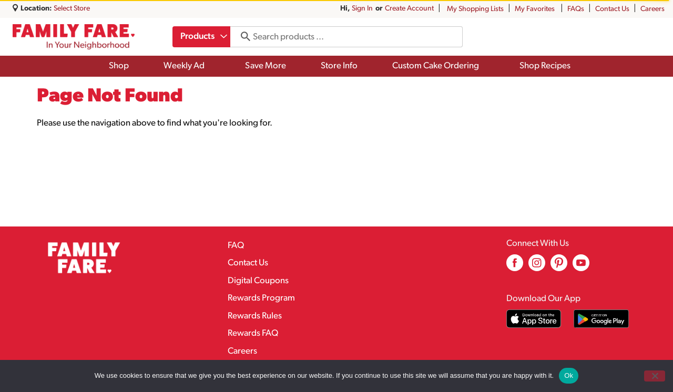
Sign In (362, 9)
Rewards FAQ (253, 333)
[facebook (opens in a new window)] (514, 266)
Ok (568, 375)
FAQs (575, 9)
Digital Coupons (258, 280)
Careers (652, 9)
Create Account (409, 9)
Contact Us (612, 9)
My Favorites (535, 9)
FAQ (236, 245)
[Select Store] (72, 9)
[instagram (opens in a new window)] (536, 266)
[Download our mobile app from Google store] (601, 318)
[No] (654, 375)
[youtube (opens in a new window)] (581, 266)
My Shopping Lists (475, 9)
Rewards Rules (255, 316)
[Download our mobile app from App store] (534, 318)
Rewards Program (261, 298)
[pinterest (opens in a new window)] (558, 266)
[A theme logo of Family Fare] (74, 36)
